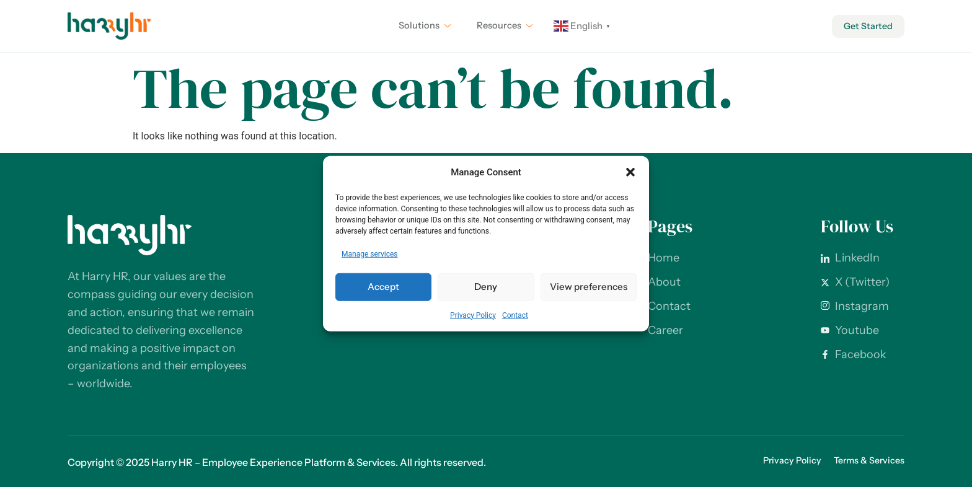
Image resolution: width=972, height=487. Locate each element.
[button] (630, 172)
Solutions (421, 26)
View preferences (588, 286)
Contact (515, 314)
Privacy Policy (473, 314)
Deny (485, 286)
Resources (503, 26)
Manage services (370, 253)
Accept (383, 286)
